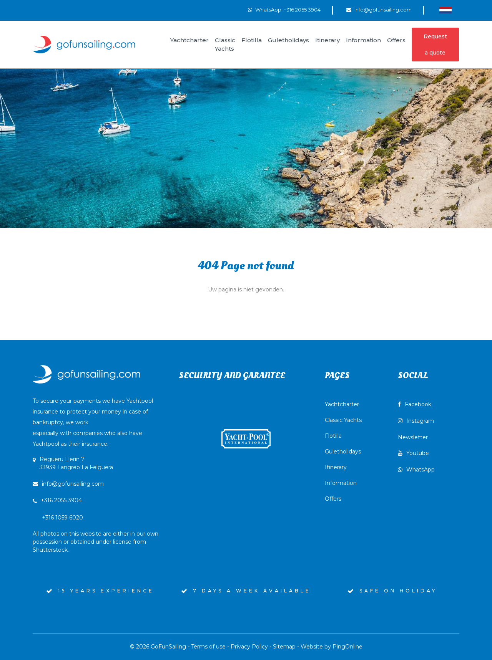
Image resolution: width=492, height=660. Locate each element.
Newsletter (413, 437)
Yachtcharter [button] (189, 40)
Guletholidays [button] (288, 40)
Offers (333, 498)
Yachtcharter (342, 404)
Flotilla (333, 435)
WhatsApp (416, 469)
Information (341, 483)
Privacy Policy (249, 646)
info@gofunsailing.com (383, 10)
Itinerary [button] (327, 40)
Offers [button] (396, 40)
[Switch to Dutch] (445, 10)
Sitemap (284, 646)
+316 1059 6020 (95, 533)
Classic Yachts (343, 420)
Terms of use (208, 646)
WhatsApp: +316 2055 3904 (288, 10)
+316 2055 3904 (61, 500)
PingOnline (347, 646)
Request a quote (435, 44)
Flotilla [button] (251, 40)
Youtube (413, 453)
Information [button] (363, 40)
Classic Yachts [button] (225, 44)
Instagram (416, 420)
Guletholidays (343, 451)
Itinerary (336, 467)
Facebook (414, 404)
